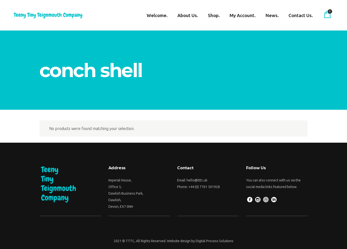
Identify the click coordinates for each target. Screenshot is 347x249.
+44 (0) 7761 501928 (204, 187)
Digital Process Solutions (214, 241)
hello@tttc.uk (197, 180)
